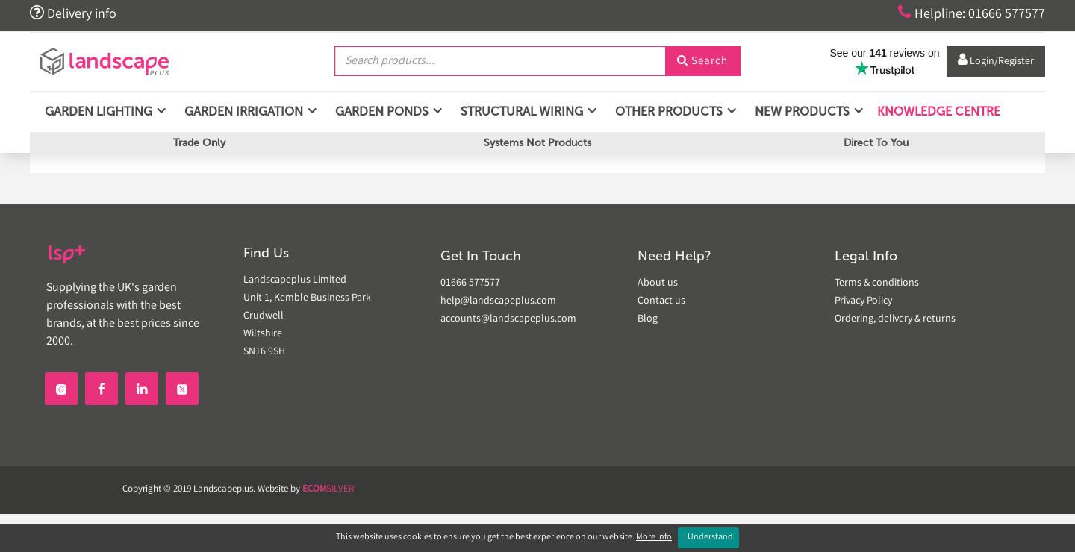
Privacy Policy (863, 301)
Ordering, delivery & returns (895, 319)
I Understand (708, 537)
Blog (648, 319)
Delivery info (73, 13)
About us (658, 283)
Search (702, 62)
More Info (654, 537)
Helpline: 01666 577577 (971, 13)
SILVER (328, 490)
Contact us (661, 301)
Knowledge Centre (937, 111)
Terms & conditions (877, 283)
